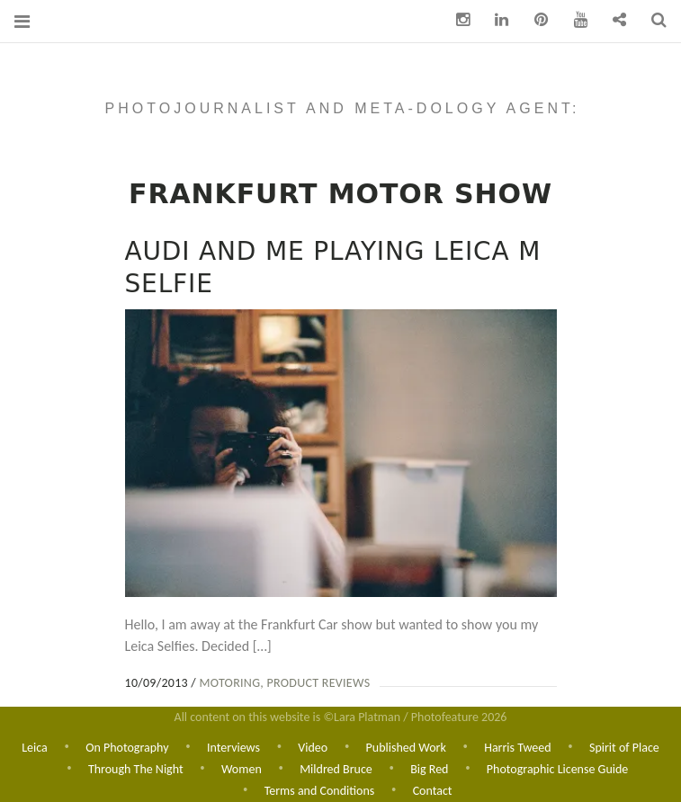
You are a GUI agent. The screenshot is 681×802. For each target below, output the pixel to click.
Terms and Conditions (319, 790)
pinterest (534, 20)
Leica (35, 745)
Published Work (406, 745)
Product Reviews (319, 683)
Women (241, 768)
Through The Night (136, 768)
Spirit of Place (624, 745)
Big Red (429, 768)
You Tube (574, 20)
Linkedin (496, 20)
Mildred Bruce (336, 768)
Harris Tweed (517, 745)
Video (312, 745)
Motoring (229, 683)
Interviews (233, 745)
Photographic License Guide (557, 768)
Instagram (456, 20)
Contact (433, 790)
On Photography (126, 745)
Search (652, 20)
